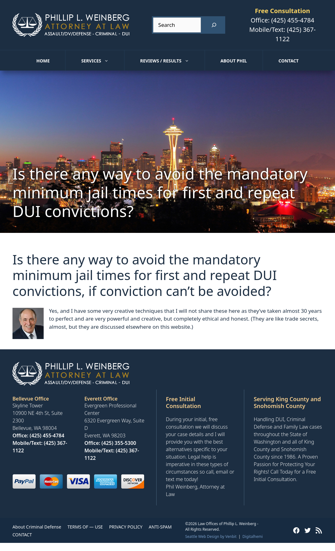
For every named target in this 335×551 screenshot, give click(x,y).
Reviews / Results (172, 61)
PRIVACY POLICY (126, 527)
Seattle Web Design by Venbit (211, 536)
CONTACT (22, 535)
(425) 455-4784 (292, 20)
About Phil (234, 61)
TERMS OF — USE (85, 527)
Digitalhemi (252, 536)
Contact (289, 61)
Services (102, 61)
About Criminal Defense (36, 527)
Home (43, 61)
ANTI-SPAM (160, 527)
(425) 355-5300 (118, 443)
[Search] (214, 24)
